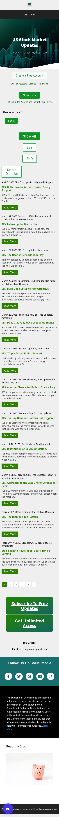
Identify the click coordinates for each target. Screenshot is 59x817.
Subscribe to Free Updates (29, 605)
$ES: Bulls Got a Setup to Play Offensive (25, 288)
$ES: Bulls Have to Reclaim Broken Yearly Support (26, 188)
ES (17, 182)
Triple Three (43, 348)
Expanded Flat (41, 280)
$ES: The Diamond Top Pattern (20, 517)
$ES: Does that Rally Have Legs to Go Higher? (28, 322)
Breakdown (27, 542)
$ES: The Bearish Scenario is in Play (23, 255)
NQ (36, 182)
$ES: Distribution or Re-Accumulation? (24, 449)
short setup (43, 250)
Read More (9, 207)
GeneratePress (49, 809)
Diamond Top (26, 413)
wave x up (7, 317)
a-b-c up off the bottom (31, 216)
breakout (22, 474)
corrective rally (26, 314)
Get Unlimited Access (29, 623)
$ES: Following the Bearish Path (20, 224)
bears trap (24, 280)
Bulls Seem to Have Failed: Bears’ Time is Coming (26, 552)
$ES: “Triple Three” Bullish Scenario (22, 353)
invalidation (18, 477)
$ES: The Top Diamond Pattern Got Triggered (28, 418)
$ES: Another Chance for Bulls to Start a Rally (29, 387)
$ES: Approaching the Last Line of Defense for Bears (29, 484)
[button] (29, 4)
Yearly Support (46, 182)
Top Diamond (43, 444)
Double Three (26, 379)
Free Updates (26, 182)
